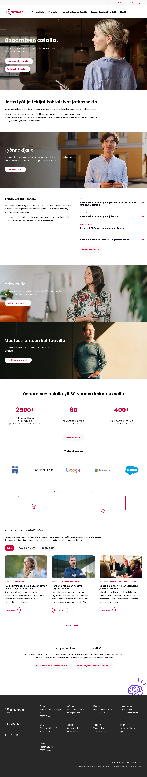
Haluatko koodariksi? (135, 767)
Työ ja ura (19, 582)
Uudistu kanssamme (16, 303)
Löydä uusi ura (14, 169)
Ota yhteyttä (13, 724)
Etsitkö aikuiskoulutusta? (104, 767)
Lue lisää (11, 610)
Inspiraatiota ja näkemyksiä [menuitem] (103, 12)
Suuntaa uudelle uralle (17, 61)
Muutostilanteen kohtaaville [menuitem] (74, 12)
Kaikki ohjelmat (89, 249)
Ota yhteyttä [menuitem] (137, 3)
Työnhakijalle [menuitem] (38, 12)
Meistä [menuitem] (123, 12)
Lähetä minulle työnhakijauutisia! (51, 665)
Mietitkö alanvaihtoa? (120, 767)
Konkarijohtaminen (70, 582)
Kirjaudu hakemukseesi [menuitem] (103, 3)
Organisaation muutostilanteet (124, 582)
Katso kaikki (72, 625)
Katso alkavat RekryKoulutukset (85, 767)
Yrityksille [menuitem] (53, 12)
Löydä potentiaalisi (17, 360)
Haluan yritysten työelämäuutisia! (92, 665)
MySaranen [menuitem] (122, 3)
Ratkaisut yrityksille (16, 69)
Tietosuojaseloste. (136, 762)
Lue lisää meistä (72, 437)
